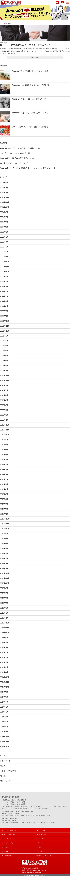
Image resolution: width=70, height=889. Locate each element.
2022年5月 (4, 299)
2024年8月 (4, 219)
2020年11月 (5, 385)
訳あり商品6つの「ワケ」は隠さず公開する (30, 127)
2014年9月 (4, 703)
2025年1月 (4, 194)
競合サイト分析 (41, 847)
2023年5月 (4, 239)
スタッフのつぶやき (8, 783)
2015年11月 (5, 637)
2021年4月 (4, 360)
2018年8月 (4, 486)
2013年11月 (5, 753)
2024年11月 (5, 204)
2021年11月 (5, 330)
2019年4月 (4, 471)
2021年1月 (4, 375)
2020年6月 (4, 405)
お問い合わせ (6, 864)
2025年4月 (4, 183)
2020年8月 (4, 395)
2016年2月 (4, 622)
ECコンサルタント (42, 843)
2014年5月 (4, 723)
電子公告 (39, 864)
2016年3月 (4, 617)
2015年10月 (5, 642)
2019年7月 (4, 456)
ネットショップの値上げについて (14, 164)
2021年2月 (4, 370)
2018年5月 (4, 501)
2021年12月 (5, 325)
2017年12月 (5, 526)
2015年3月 (4, 678)
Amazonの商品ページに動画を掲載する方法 (30, 113)
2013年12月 (5, 748)
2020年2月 (4, 420)
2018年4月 (4, 506)
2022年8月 (4, 284)
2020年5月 (4, 410)
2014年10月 (5, 698)
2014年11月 (5, 693)
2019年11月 (5, 436)
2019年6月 (4, 461)
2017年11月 (5, 531)
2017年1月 (4, 577)
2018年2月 (4, 516)
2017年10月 (5, 536)
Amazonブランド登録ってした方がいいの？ (30, 71)
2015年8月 (4, 652)
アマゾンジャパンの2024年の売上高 (15, 154)
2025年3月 (4, 189)
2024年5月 (4, 229)
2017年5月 (4, 562)
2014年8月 (4, 708)
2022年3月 (4, 310)
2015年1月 (4, 683)
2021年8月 (4, 345)
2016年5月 (4, 607)
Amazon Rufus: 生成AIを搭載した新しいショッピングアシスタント (28, 169)
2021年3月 (4, 365)
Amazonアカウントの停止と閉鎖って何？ (29, 99)
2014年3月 (4, 733)
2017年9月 (4, 541)
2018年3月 (4, 511)
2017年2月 (4, 572)
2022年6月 (4, 294)
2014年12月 (5, 688)
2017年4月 (4, 567)
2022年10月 (5, 274)
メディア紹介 (41, 851)
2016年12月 (5, 582)
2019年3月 (4, 476)
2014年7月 (4, 713)
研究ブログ (5, 859)
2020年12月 (5, 380)
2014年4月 (4, 728)
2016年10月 (5, 592)
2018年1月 (4, 521)
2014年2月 (4, 738)
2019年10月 (5, 441)
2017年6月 (4, 557)
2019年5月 (4, 466)
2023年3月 (4, 249)
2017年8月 (4, 546)
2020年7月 (4, 400)
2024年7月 (4, 224)
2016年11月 (5, 587)
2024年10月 (5, 209)
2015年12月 (5, 632)
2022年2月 (4, 315)
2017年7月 (4, 552)
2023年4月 (4, 244)
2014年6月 (4, 718)
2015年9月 (4, 647)
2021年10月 (5, 335)
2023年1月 (4, 259)
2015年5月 (4, 667)
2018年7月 (4, 491)
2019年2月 (4, 481)
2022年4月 (4, 304)
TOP (1, 23)
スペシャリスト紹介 (7, 855)
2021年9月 (4, 340)
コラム (9, 23)
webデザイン (5, 773)
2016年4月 (4, 612)
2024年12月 (5, 199)
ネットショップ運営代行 (9, 843)
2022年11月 (5, 269)
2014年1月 (4, 743)
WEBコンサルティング (8, 847)
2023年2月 (4, 254)
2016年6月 (4, 602)
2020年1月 (4, 425)
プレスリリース (41, 855)
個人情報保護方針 (7, 868)
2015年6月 (4, 662)
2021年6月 (4, 355)
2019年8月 (4, 451)
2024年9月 (4, 214)
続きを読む (35, 57)
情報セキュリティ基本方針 (44, 868)
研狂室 (5, 23)
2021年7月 (4, 350)
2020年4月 (4, 415)
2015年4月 (4, 673)
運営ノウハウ (5, 793)
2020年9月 (4, 390)
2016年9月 (4, 597)
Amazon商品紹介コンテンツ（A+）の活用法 (30, 85)
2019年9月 (4, 446)
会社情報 (39, 859)
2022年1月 (4, 320)
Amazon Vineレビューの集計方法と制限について (20, 149)
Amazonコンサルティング (9, 851)
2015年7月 (4, 657)
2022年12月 (5, 264)
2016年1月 (4, 627)
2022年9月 (4, 279)
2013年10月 (5, 758)
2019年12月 (5, 431)
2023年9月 (4, 234)
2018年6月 (4, 496)
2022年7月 (4, 289)
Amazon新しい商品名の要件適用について (17, 159)
